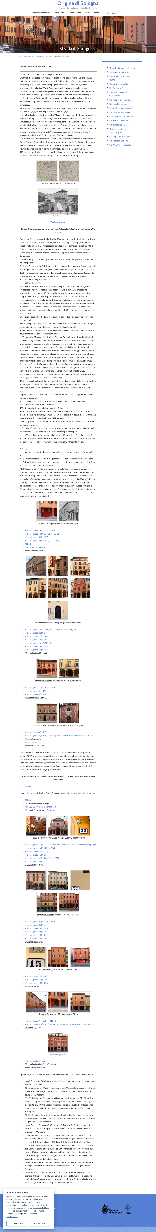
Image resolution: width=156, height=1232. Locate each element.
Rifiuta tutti (39, 1223)
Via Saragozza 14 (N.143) (36, 646)
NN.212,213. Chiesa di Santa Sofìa (40, 806)
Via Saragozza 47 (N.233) (36, 851)
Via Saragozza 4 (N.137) (36, 732)
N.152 (28, 543)
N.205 (28, 800)
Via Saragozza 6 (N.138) (36, 694)
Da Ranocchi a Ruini (118, 124)
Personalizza (11, 1216)
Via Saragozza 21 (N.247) (36, 976)
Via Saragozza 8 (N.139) (36, 691)
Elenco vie (26, 57)
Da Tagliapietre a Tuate (120, 136)
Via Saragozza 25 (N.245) (36, 935)
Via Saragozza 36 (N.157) (36, 537)
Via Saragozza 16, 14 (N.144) (38, 643)
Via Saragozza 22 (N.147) (36, 632)
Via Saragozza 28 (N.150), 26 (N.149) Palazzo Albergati (50, 629)
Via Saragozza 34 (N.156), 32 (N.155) (42, 540)
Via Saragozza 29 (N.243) (36, 928)
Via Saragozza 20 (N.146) (36, 636)
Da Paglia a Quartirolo (119, 120)
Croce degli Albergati (35, 547)
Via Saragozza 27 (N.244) (36, 931)
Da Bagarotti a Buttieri (119, 72)
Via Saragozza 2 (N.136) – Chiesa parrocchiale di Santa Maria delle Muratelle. (60, 735)
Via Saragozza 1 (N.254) (36, 1060)
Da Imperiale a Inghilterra (120, 99)
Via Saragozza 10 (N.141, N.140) (40, 687)
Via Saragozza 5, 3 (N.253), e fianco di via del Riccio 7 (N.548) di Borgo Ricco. (60, 1024)
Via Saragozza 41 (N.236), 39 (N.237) (42, 858)
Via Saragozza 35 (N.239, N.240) (40, 921)
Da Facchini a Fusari (118, 88)
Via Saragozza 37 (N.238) (36, 861)
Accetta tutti (16, 1223)
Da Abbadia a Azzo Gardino (122, 68)
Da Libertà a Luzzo (117, 104)
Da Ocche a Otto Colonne (121, 116)
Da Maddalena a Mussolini (121, 108)
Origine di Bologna (78, 3)
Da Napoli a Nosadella (119, 112)
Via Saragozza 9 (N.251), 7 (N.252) (40, 1020)
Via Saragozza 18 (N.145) (36, 639)
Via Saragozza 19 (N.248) (36, 979)
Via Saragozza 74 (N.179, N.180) (40, 530)
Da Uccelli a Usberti (118, 140)
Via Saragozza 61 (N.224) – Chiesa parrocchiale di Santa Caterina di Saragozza (60, 844)
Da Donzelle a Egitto (118, 83)
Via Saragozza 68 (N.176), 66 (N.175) (42, 533)
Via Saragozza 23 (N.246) (36, 938)
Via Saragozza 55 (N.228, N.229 (39, 848)
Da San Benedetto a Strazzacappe (42, 57)
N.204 (28, 786)
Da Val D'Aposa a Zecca (120, 144)
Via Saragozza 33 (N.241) (36, 925)
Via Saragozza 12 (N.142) (36, 649)
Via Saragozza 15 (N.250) (36, 983)
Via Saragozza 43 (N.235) (36, 854)
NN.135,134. (31, 742)
